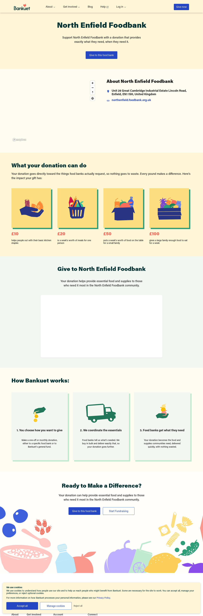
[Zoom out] (92, 87)
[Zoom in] (92, 83)
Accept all (22, 606)
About (51, 7)
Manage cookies (56, 606)
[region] (53, 110)
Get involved (71, 7)
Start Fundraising (118, 511)
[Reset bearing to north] (92, 92)
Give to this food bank (101, 55)
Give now (181, 7)
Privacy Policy (103, 598)
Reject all (78, 606)
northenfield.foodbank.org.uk (131, 100)
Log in (121, 7)
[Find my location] (92, 98)
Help (104, 7)
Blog (90, 7)
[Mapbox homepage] (19, 140)
